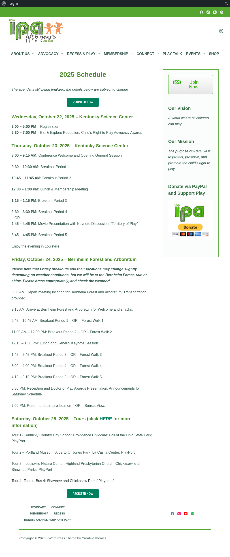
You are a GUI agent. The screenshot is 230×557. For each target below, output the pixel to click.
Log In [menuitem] (13, 4)
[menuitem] (4, 3)
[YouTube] (215, 12)
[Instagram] (208, 12)
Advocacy (51, 54)
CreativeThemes (94, 538)
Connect (148, 54)
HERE (106, 418)
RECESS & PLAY (84, 54)
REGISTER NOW (83, 102)
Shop (214, 54)
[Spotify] (221, 12)
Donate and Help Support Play (47, 519)
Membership (119, 54)
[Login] (221, 31)
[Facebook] (201, 12)
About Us (23, 54)
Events (196, 54)
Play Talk (172, 54)
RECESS (59, 513)
